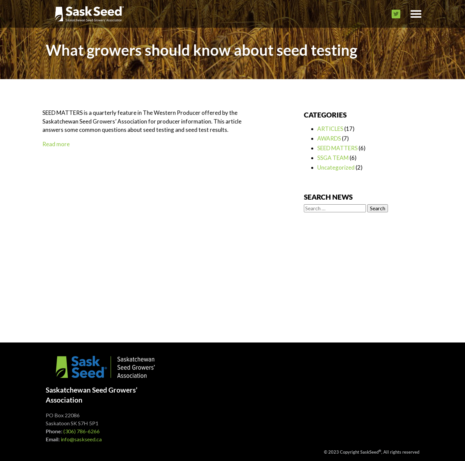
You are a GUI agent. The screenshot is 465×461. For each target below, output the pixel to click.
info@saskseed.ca (81, 439)
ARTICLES (330, 128)
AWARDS (329, 138)
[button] (416, 13)
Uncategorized (336, 167)
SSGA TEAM (333, 157)
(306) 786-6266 (81, 431)
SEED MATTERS (337, 148)
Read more (56, 144)
